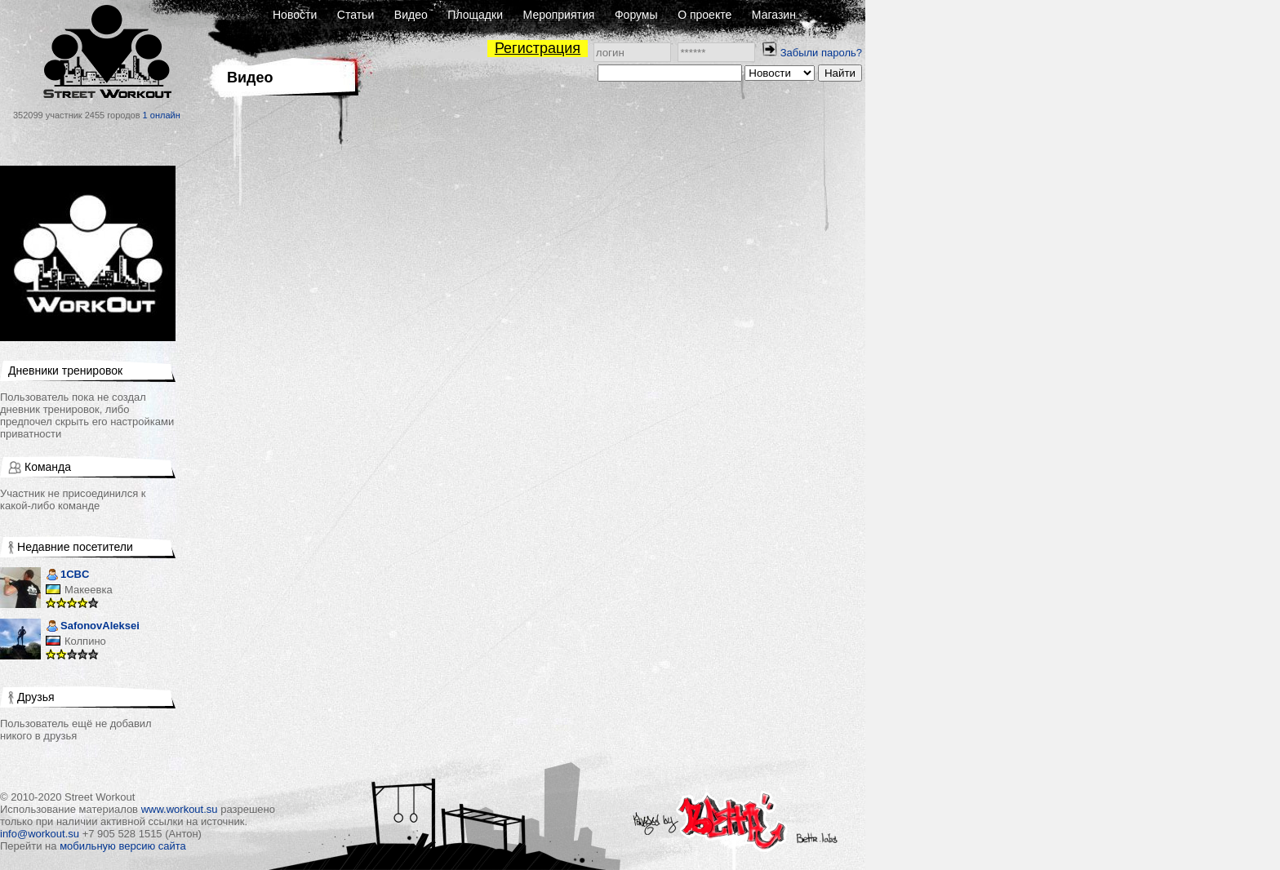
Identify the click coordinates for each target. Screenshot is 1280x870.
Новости (295, 14)
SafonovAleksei (93, 627)
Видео (411, 14)
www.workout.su (179, 809)
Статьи (355, 14)
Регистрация (537, 48)
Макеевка (88, 590)
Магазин (774, 14)
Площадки (475, 14)
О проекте (704, 14)
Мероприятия (559, 14)
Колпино (85, 641)
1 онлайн (161, 115)
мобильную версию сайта (123, 846)
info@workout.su (39, 834)
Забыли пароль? (821, 53)
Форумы (636, 14)
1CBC (67, 576)
